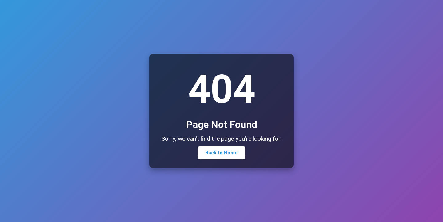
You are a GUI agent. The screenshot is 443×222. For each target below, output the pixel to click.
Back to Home (221, 153)
